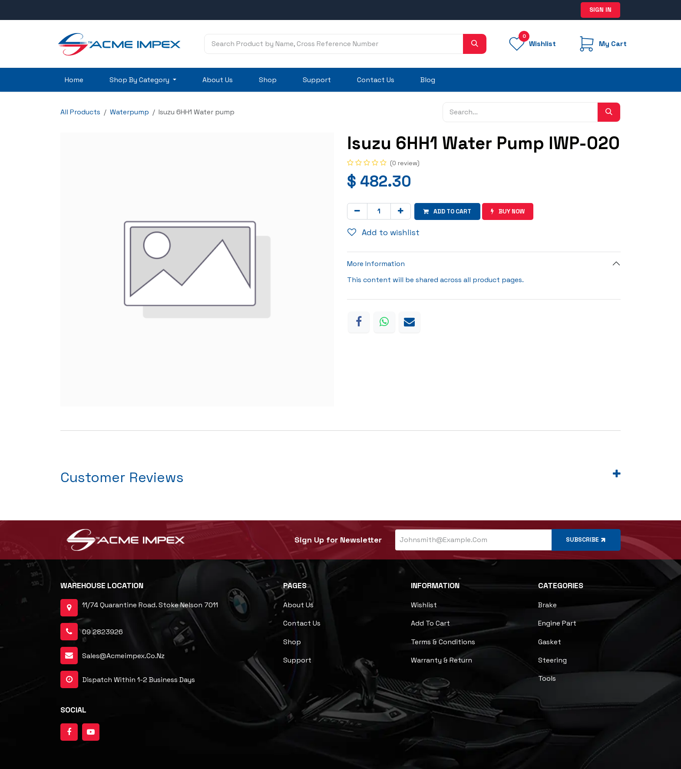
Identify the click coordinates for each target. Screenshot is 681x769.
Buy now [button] (511, 211)
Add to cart (430, 623)
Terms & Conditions (443, 641)
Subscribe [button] (586, 540)
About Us (298, 605)
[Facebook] (358, 321)
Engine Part (557, 623)
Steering (552, 660)
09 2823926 (102, 631)
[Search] (474, 44)
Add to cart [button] (448, 211)
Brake (547, 605)
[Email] (409, 321)
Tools (547, 678)
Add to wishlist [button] (383, 232)
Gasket (549, 641)
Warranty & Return (441, 660)
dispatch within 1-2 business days (127, 680)
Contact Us (302, 623)
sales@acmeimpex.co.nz (123, 655)
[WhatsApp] (384, 321)
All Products (80, 112)
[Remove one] (357, 211)
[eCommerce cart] (601, 43)
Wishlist (424, 605)
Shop (292, 641)
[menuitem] (74, 80)
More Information (376, 263)
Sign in (600, 9)
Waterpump (129, 112)
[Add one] (400, 211)
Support (297, 660)
